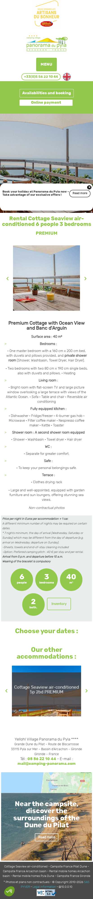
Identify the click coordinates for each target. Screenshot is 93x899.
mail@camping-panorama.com (47, 764)
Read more (80, 193)
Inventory (58, 604)
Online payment (46, 102)
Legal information (44, 886)
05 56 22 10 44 (41, 759)
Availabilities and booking (46, 93)
